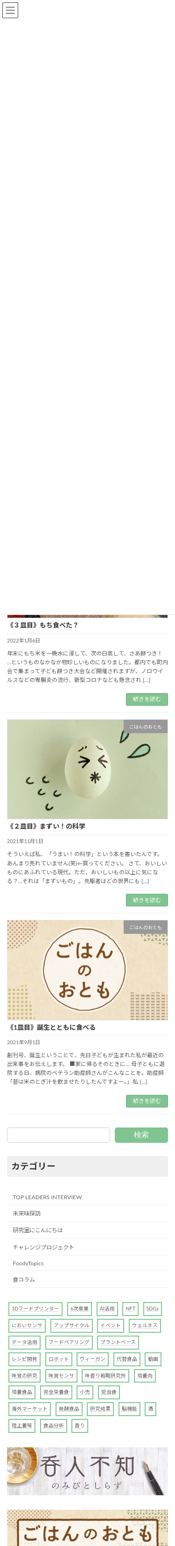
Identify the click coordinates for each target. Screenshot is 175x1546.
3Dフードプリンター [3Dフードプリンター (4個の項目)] (35, 1308)
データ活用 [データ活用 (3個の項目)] (24, 1342)
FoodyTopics (28, 1262)
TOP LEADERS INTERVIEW (47, 1197)
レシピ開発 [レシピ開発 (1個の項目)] (24, 1358)
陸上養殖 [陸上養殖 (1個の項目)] (22, 1425)
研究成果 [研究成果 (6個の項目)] (100, 1408)
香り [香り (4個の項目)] (80, 1425)
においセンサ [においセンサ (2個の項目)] (27, 1325)
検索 (141, 1135)
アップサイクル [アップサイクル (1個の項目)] (72, 1325)
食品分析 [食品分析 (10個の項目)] (53, 1425)
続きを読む (147, 698)
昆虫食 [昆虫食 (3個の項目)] (109, 1392)
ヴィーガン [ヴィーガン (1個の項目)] (92, 1358)
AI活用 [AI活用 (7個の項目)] (107, 1308)
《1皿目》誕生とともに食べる (51, 1027)
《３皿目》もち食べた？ (43, 625)
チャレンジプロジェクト (43, 1246)
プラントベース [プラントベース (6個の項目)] (118, 1342)
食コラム (24, 1279)
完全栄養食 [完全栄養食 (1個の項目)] (56, 1392)
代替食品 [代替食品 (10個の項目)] (127, 1358)
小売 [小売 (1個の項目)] (85, 1392)
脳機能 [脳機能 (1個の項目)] (129, 1408)
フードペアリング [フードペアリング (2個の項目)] (69, 1342)
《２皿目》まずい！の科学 (46, 826)
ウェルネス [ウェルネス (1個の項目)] (145, 1325)
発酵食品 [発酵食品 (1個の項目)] (69, 1408)
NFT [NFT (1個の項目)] (130, 1308)
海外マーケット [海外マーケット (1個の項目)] (30, 1408)
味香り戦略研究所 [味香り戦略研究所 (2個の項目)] (105, 1375)
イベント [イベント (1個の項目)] (110, 1325)
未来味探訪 (27, 1213)
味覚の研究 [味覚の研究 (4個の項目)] (24, 1375)
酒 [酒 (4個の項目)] (150, 1408)
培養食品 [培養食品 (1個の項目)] (22, 1392)
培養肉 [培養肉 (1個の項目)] (145, 1375)
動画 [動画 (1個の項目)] (153, 1358)
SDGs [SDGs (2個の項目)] (153, 1308)
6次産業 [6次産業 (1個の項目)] (79, 1308)
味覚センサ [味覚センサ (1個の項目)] (61, 1375)
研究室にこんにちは (38, 1230)
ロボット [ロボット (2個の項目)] (59, 1358)
